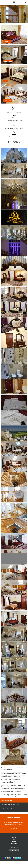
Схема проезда (2, 2)
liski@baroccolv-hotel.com (10, 808)
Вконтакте (12, 850)
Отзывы (14, 841)
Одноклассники (18, 850)
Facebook (9, 850)
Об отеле (14, 837)
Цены (14, 839)
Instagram (15, 850)
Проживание (14, 835)
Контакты (14, 843)
